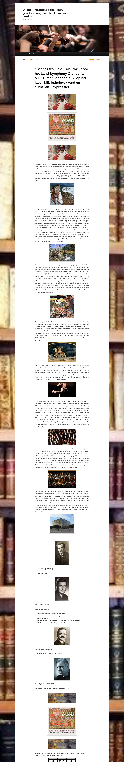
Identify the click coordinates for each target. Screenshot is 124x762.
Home (24, 54)
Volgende (98, 59)
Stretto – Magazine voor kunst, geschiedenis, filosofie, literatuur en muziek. (46, 13)
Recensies (32, 54)
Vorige (91, 59)
